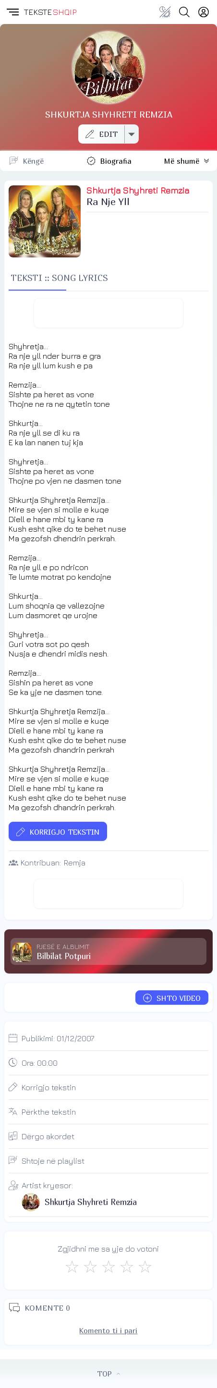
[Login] (203, 12)
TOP (108, 1373)
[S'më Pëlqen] (72, 1266)
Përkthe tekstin (49, 1112)
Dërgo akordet (48, 1136)
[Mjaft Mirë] (127, 1266)
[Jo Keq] (90, 1266)
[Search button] (184, 12)
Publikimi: (58, 1038)
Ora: (40, 1063)
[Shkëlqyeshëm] (145, 1266)
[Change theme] (165, 12)
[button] (12, 12)
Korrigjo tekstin (49, 1087)
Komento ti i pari (108, 1330)
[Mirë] (108, 1266)
